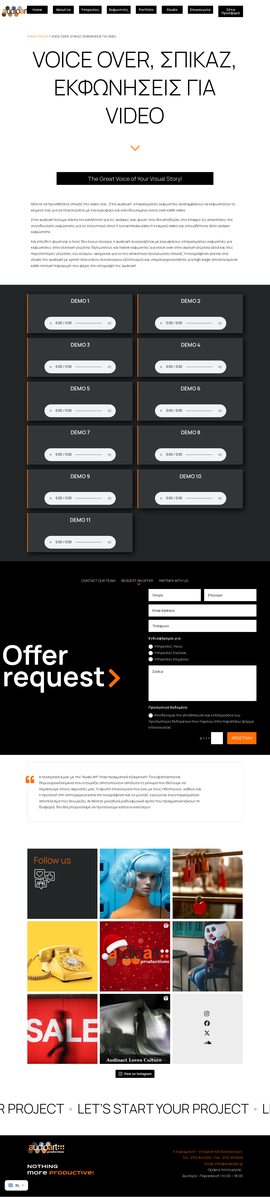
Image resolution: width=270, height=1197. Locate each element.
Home (37, 9)
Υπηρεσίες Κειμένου (169, 659)
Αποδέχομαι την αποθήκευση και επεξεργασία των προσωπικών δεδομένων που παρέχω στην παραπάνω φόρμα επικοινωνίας (201, 721)
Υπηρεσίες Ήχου (166, 646)
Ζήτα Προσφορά (231, 11)
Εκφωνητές (118, 9)
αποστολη (241, 738)
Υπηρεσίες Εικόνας (168, 652)
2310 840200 (200, 1157)
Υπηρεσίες (90, 9)
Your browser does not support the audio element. (80, 323)
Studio (172, 9)
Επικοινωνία (200, 9)
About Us (63, 9)
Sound (44, 36)
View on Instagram (135, 1074)
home (31, 36)
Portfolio (146, 9)
